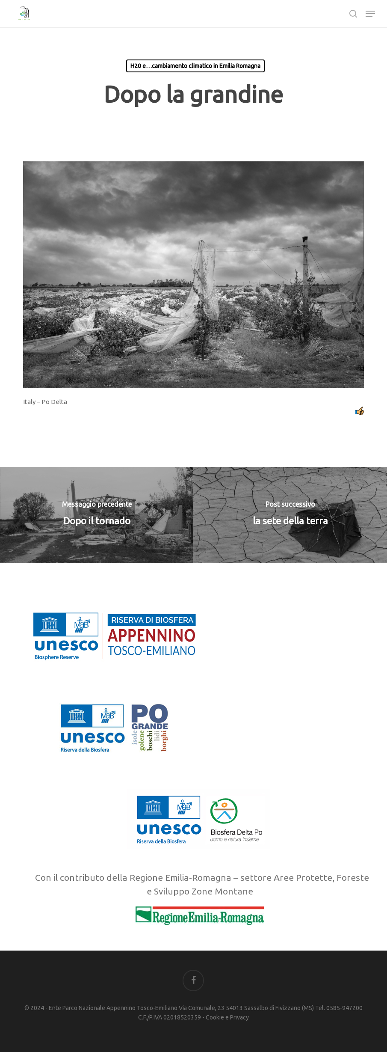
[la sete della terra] (290, 515)
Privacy (239, 1017)
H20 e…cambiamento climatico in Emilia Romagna (195, 65)
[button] (370, 13)
